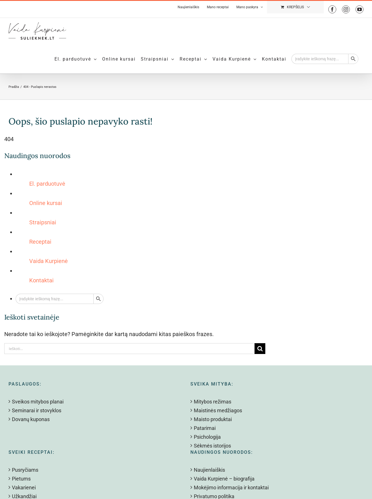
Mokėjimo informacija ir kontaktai (231, 487)
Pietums (21, 479)
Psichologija (207, 437)
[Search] (260, 348)
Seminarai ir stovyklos (36, 410)
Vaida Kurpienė (48, 261)
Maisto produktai (213, 419)
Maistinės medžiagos (218, 410)
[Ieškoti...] (129, 348)
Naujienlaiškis (209, 470)
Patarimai (205, 428)
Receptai (40, 241)
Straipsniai (42, 222)
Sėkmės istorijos (212, 446)
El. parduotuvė (47, 183)
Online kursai (45, 203)
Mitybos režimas (212, 402)
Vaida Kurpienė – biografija (224, 479)
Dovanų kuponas (31, 419)
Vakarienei (24, 487)
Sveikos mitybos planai (38, 402)
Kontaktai (41, 280)
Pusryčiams (25, 470)
